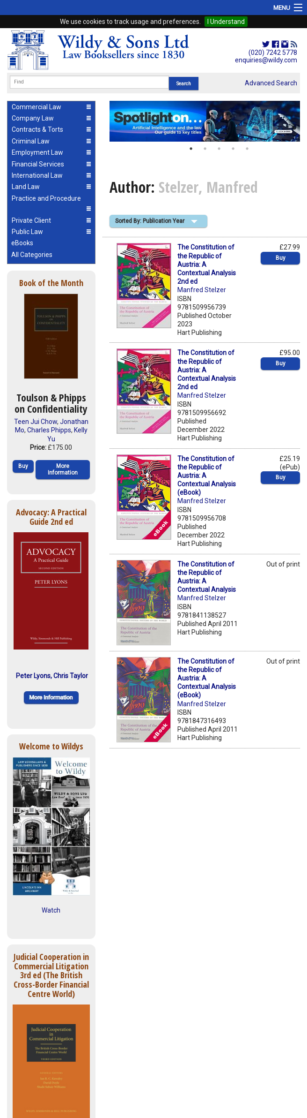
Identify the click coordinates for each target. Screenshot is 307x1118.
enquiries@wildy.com (266, 60)
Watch (51, 910)
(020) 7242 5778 (273, 52)
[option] (205, 121)
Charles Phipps (49, 430)
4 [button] (233, 148)
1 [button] (191, 148)
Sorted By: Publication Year (149, 221)
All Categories (31, 254)
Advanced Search (271, 83)
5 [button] (247, 148)
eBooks (22, 243)
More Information (63, 469)
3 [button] (219, 148)
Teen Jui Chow (35, 421)
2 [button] (205, 148)
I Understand (226, 21)
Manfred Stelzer (201, 290)
